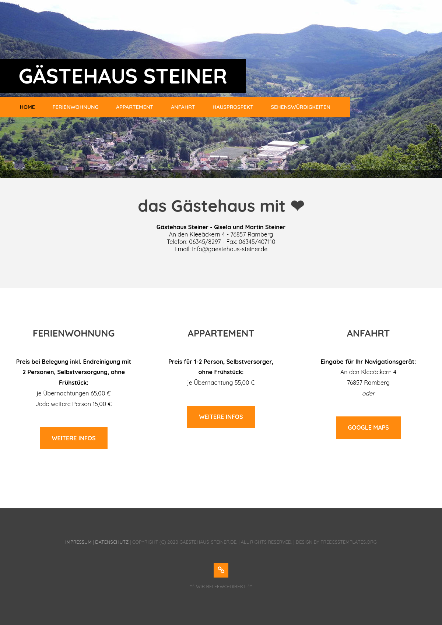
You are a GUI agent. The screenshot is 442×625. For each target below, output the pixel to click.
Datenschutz (112, 542)
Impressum (78, 542)
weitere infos (73, 438)
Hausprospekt (233, 107)
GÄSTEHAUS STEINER (122, 76)
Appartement (134, 107)
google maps (368, 427)
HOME (27, 107)
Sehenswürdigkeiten (300, 107)
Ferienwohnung (76, 107)
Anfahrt (183, 107)
